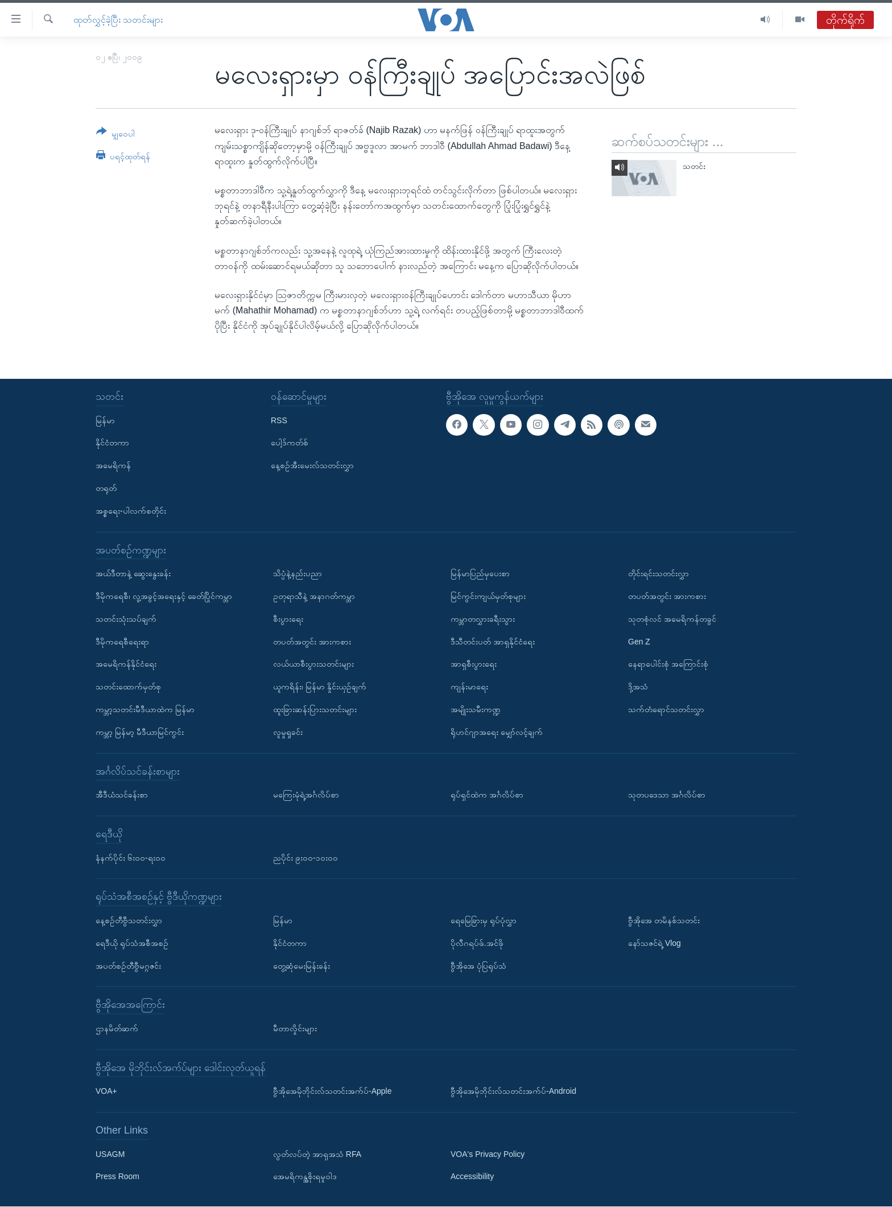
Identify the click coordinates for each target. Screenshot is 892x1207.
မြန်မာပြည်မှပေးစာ (480, 573)
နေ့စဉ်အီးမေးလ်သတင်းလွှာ (312, 465)
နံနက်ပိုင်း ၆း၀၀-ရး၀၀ (131, 857)
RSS (279, 420)
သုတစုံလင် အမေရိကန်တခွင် (672, 618)
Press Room (117, 1176)
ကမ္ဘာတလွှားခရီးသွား (483, 618)
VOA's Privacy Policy (488, 1154)
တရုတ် (106, 488)
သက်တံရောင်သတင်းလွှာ (666, 709)
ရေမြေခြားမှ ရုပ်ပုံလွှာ (484, 920)
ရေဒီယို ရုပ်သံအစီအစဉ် (132, 943)
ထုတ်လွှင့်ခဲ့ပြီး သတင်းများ (118, 19)
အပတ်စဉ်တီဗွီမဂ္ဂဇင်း (128, 965)
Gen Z (639, 641)
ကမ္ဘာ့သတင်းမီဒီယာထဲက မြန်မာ (145, 709)
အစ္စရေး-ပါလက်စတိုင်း (131, 510)
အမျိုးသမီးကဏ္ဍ (476, 709)
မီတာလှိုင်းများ (295, 1028)
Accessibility (472, 1176)
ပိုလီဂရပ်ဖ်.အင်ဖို (477, 943)
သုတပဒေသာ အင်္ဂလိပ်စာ (666, 795)
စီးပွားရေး (288, 618)
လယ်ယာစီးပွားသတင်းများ (313, 664)
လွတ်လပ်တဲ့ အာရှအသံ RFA (317, 1154)
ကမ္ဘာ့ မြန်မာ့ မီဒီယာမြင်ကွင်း (140, 732)
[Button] (115, 134)
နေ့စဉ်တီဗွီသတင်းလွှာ (129, 920)
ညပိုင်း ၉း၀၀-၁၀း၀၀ (305, 857)
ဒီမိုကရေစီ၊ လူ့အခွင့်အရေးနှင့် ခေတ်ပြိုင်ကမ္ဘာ (164, 596)
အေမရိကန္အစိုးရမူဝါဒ (305, 1176)
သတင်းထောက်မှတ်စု (128, 687)
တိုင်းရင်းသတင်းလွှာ (658, 573)
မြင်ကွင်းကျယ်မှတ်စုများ (488, 596)
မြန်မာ (105, 420)
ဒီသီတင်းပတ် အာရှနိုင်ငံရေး (493, 641)
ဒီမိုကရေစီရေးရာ (122, 641)
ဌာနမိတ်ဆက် (117, 1028)
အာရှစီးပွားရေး (474, 664)
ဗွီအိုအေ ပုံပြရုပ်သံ (478, 965)
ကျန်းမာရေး (469, 687)
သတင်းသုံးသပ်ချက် (126, 618)
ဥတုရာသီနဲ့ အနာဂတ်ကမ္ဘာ (314, 596)
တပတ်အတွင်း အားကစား (312, 641)
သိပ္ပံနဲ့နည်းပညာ (297, 573)
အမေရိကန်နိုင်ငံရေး (126, 664)
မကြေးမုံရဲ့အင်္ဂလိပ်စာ (306, 795)
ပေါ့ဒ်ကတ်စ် (289, 443)
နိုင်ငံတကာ (112, 443)
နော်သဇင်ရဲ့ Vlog (654, 943)
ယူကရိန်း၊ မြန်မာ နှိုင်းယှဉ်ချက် (319, 687)
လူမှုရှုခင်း (288, 732)
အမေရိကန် (113, 465)
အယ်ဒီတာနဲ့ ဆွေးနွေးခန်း (133, 573)
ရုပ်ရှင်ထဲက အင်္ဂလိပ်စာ (487, 795)
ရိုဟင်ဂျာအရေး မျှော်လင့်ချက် (497, 732)
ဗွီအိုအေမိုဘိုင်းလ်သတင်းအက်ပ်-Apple (332, 1091)
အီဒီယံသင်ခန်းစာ (122, 795)
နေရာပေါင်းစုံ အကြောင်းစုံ (668, 664)
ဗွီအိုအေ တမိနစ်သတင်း (664, 920)
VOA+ (106, 1091)
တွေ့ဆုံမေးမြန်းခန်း (301, 965)
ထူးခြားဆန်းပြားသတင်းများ (315, 709)
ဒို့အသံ (638, 687)
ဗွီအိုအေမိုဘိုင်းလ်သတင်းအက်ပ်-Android (513, 1091)
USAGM (110, 1154)
